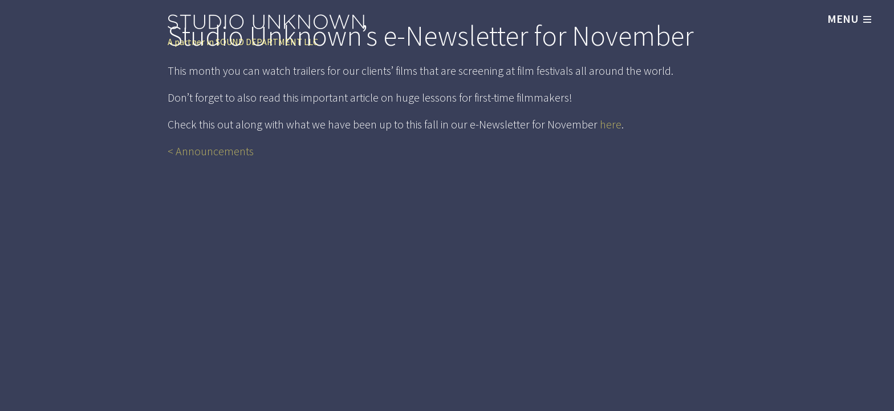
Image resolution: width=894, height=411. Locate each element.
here (610, 124)
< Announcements (211, 151)
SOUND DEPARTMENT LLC (267, 41)
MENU (849, 18)
